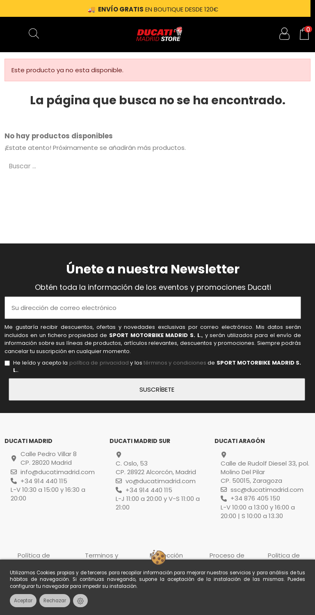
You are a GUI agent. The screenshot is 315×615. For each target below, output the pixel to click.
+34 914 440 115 (44, 481)
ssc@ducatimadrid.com (267, 489)
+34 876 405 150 (255, 498)
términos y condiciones (175, 363)
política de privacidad (99, 363)
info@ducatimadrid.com (58, 472)
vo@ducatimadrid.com (161, 481)
